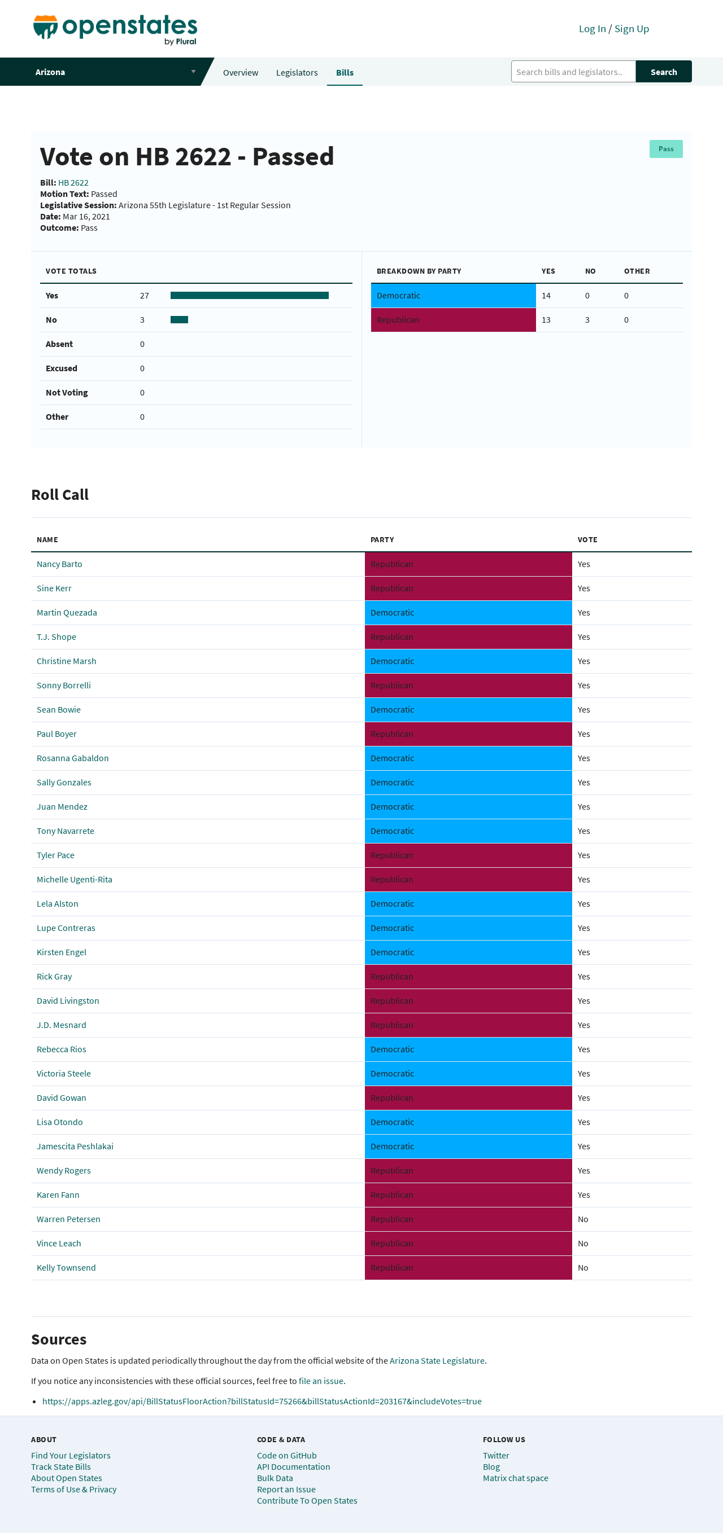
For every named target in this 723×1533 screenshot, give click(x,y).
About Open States (66, 1477)
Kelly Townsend (66, 1267)
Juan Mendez (62, 806)
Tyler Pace (56, 854)
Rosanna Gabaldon (73, 757)
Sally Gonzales (64, 782)
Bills (345, 72)
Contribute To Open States (307, 1500)
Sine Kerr (54, 588)
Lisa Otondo (60, 1121)
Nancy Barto (59, 563)
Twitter (496, 1455)
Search (664, 71)
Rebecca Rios (61, 1049)
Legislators (297, 72)
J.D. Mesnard (61, 1024)
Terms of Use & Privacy (73, 1489)
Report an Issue (286, 1489)
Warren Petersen (69, 1218)
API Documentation (293, 1466)
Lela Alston (58, 903)
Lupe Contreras (66, 927)
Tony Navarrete (65, 830)
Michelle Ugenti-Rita (74, 879)
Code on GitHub (287, 1455)
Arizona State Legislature (437, 1360)
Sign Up (632, 28)
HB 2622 (73, 182)
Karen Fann (58, 1194)
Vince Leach (59, 1243)
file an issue (321, 1380)
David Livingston (68, 1000)
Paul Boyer (57, 733)
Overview (240, 72)
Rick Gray (54, 976)
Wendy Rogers (64, 1170)
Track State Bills (61, 1466)
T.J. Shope (56, 636)
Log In (592, 28)
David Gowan (61, 1097)
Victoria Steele (64, 1073)
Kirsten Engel (61, 951)
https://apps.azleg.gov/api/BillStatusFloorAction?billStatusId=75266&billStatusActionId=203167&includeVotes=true (262, 1401)
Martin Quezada (67, 612)
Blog (491, 1466)
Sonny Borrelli (64, 685)
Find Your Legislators (71, 1455)
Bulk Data (275, 1477)
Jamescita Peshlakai (75, 1146)
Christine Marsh (67, 660)
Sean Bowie (59, 709)
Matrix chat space (515, 1477)
